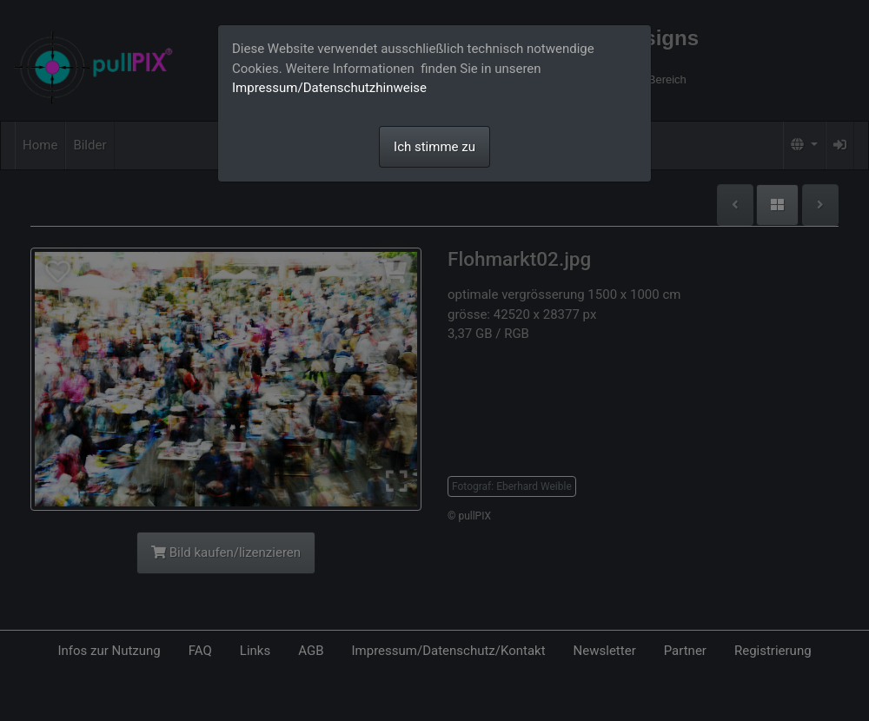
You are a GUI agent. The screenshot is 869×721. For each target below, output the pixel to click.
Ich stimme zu (434, 147)
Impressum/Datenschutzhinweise (329, 88)
